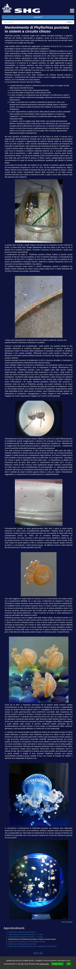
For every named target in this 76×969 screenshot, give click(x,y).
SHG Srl (38, 953)
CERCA (70, 22)
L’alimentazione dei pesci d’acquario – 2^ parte (25, 937)
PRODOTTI (38, 17)
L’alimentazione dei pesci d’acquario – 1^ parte (25, 934)
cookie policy (44, 964)
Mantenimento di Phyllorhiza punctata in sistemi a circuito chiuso (32, 939)
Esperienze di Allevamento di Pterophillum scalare (26, 942)
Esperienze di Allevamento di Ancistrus (22, 944)
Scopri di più (57, 964)
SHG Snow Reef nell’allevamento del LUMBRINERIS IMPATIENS (32, 946)
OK (68, 964)
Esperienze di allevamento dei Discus (22, 932)
